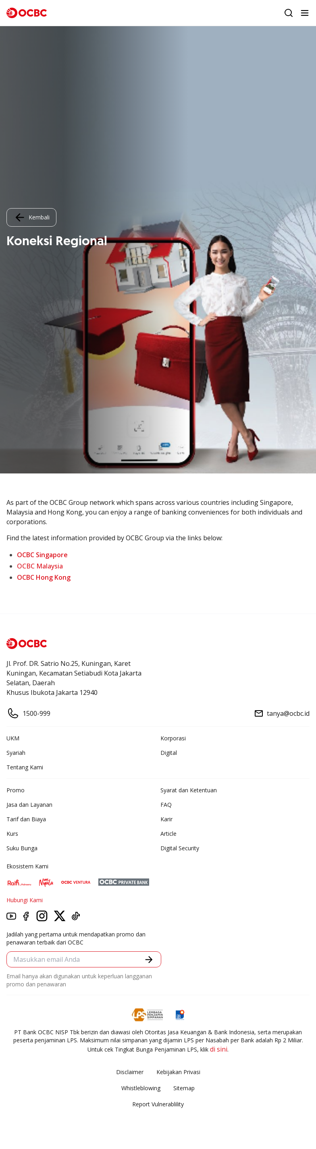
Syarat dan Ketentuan (188, 790)
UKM (12, 738)
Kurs (12, 833)
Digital (168, 752)
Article (168, 833)
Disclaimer (129, 1072)
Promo (15, 790)
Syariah (15, 752)
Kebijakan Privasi (178, 1072)
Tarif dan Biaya (26, 819)
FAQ (166, 804)
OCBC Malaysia (40, 566)
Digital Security (179, 848)
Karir (166, 819)
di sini (218, 1049)
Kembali (31, 217)
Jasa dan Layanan (29, 804)
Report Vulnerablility (158, 1104)
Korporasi (173, 738)
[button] (148, 959)
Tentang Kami (24, 767)
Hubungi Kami (24, 900)
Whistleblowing (140, 1088)
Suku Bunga (21, 848)
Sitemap (184, 1088)
